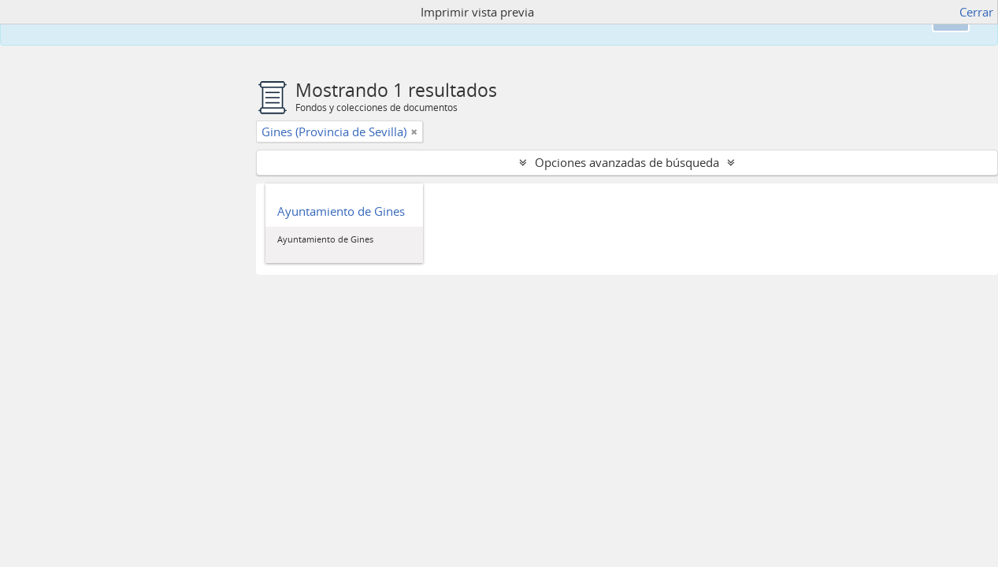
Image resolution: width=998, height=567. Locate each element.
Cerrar (976, 12)
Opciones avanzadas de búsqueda (627, 162)
